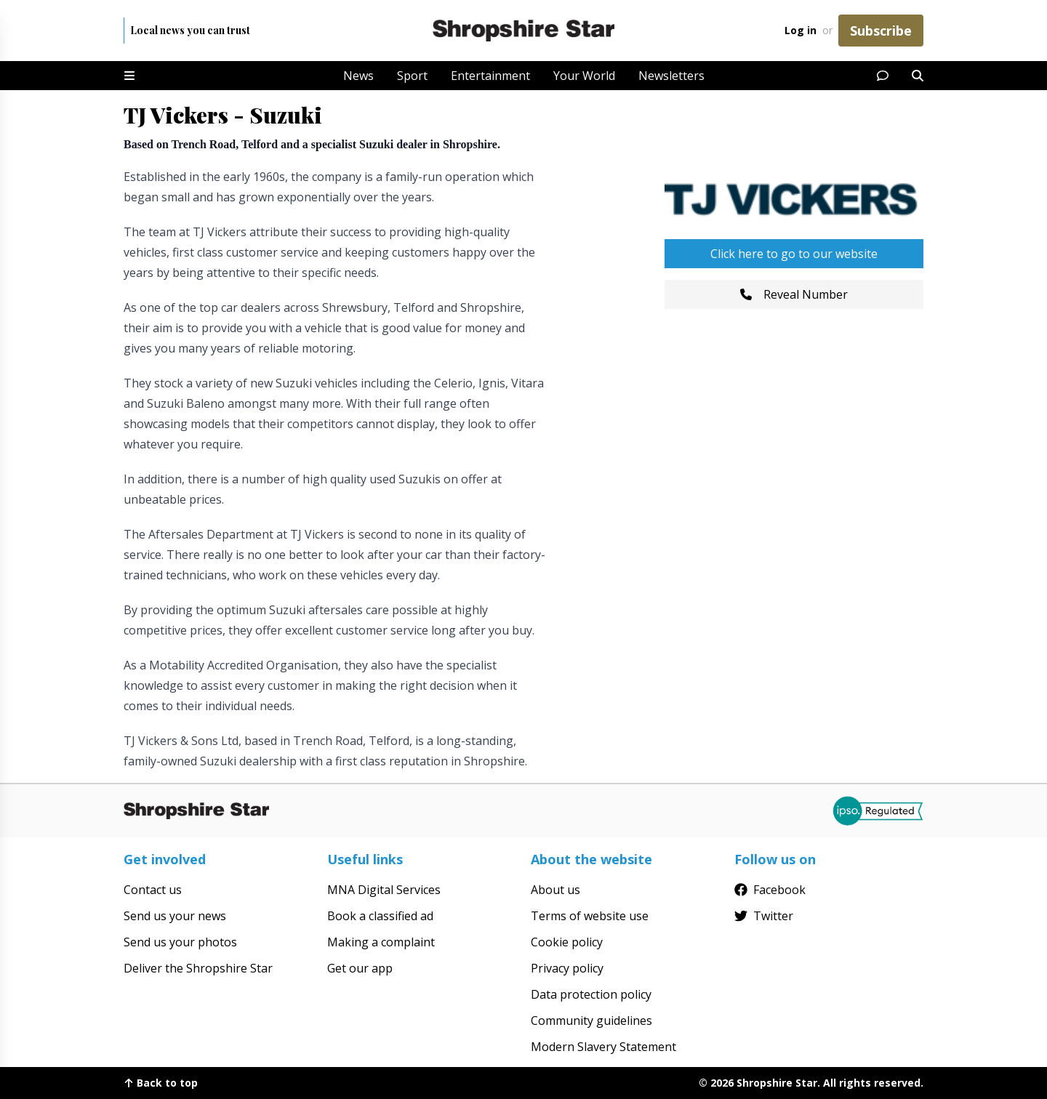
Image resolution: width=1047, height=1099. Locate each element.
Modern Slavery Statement (603, 1047)
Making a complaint (381, 942)
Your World (584, 76)
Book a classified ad (380, 916)
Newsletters (671, 76)
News (358, 76)
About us (555, 890)
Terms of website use (590, 916)
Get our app (360, 968)
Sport (412, 76)
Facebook (770, 890)
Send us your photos (180, 942)
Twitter (763, 916)
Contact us (153, 890)
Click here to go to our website (794, 254)
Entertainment (490, 76)
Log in (801, 30)
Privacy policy (567, 968)
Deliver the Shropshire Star (198, 968)
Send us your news (175, 916)
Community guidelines (591, 1020)
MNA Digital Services (384, 890)
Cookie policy (567, 942)
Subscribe (881, 30)
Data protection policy (591, 994)
